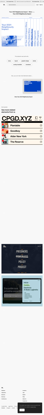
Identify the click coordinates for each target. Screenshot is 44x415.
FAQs (24, 396)
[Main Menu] (22, 290)
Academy (24, 390)
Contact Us (25, 400)
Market (24, 394)
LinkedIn (13, 407)
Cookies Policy (4, 406)
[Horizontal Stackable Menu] (22, 194)
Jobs (23, 392)
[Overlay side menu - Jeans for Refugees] (22, 356)
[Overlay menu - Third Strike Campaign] (22, 259)
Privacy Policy (16, 406)
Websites (3, 390)
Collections (3, 392)
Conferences (4, 398)
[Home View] (33, 86)
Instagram (8, 407)
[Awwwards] (4, 4)
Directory (3, 396)
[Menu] (22, 226)
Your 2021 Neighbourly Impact (22, 13)
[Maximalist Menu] (22, 130)
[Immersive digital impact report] (11, 86)
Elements (3, 394)
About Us (24, 398)
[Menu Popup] (22, 162)
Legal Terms (10, 406)
